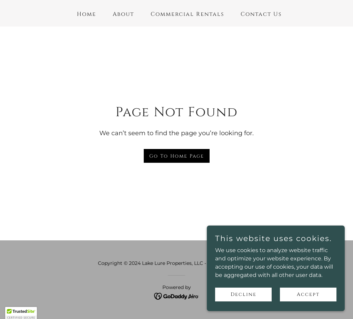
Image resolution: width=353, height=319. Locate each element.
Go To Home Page (176, 156)
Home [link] (86, 14)
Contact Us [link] (261, 14)
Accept (308, 294)
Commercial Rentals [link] (187, 14)
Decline (243, 294)
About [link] (123, 14)
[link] (176, 295)
